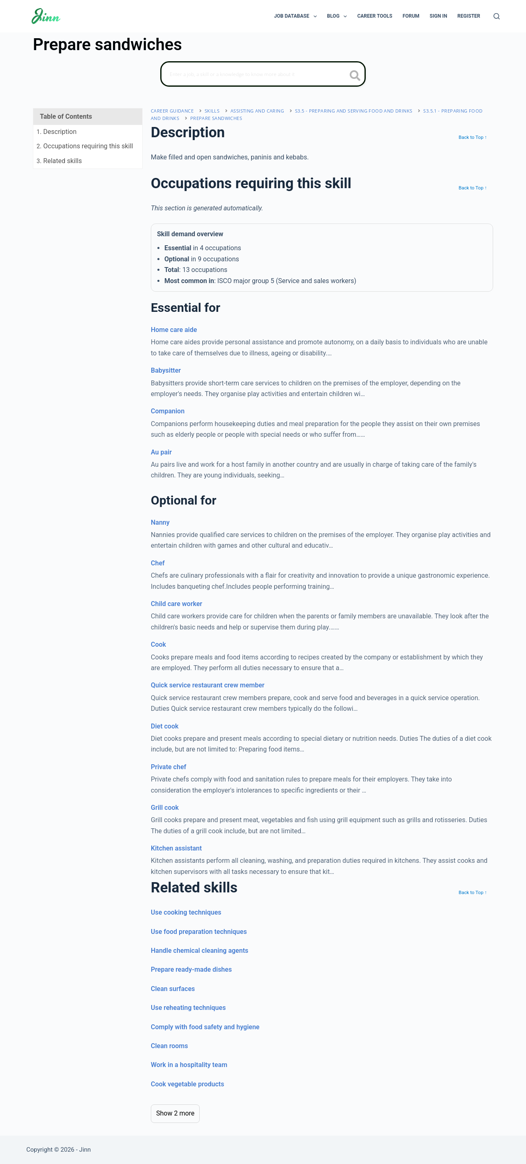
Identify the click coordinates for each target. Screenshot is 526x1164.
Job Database (297, 16)
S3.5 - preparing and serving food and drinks (354, 111)
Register (468, 16)
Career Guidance (172, 111)
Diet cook (164, 726)
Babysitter (166, 370)
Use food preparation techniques (199, 932)
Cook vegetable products (187, 1084)
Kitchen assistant (176, 848)
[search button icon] (355, 76)
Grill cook (165, 807)
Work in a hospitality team (189, 1065)
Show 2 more (175, 1113)
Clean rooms (169, 1046)
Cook (158, 644)
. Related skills (59, 161)
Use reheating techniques (188, 1008)
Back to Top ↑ (473, 137)
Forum (411, 16)
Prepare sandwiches (216, 118)
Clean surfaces (173, 989)
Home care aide (174, 330)
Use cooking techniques (186, 912)
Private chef (168, 767)
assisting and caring (257, 111)
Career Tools (374, 16)
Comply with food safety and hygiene (205, 1027)
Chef (158, 563)
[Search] (497, 16)
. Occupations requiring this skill (85, 146)
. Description (56, 132)
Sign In (439, 16)
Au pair (161, 452)
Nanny (160, 522)
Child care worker (176, 604)
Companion (168, 411)
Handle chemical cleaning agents (199, 950)
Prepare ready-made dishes (191, 969)
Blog (339, 16)
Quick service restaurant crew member (208, 685)
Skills (212, 111)
